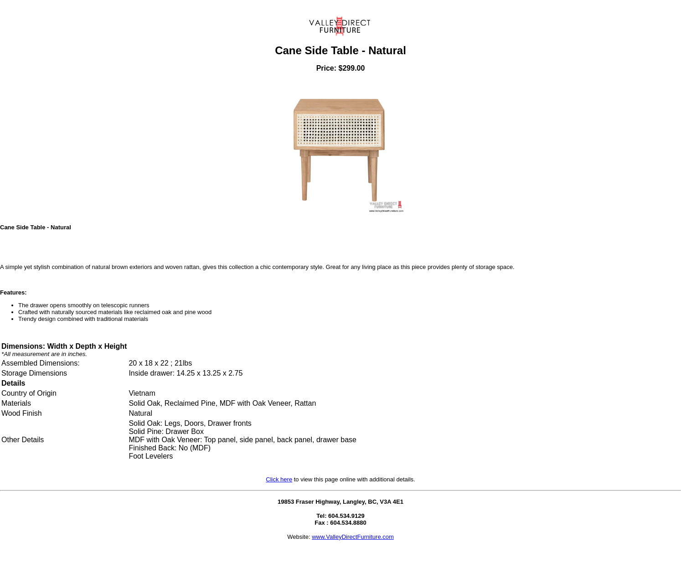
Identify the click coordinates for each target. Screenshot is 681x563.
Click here (279, 479)
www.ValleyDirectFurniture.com (353, 536)
